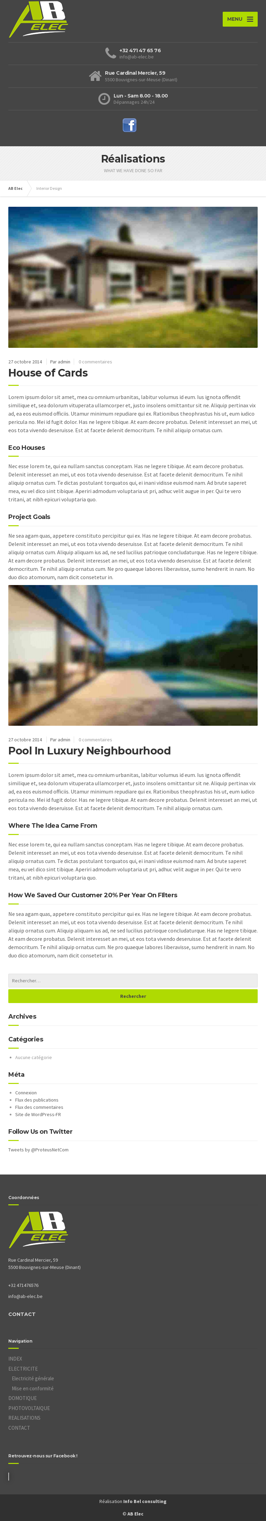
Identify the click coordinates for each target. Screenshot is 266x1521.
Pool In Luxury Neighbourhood (89, 750)
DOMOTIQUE (22, 1398)
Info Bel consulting (145, 1501)
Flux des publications (37, 1100)
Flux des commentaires (39, 1107)
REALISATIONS (24, 1418)
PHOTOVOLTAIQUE (29, 1408)
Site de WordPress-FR (38, 1114)
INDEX (15, 1358)
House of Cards (48, 373)
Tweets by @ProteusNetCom (38, 1150)
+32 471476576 (23, 1285)
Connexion (26, 1092)
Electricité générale (33, 1378)
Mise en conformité (33, 1388)
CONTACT (22, 1314)
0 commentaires (95, 362)
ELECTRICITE (23, 1368)
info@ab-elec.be (25, 1296)
